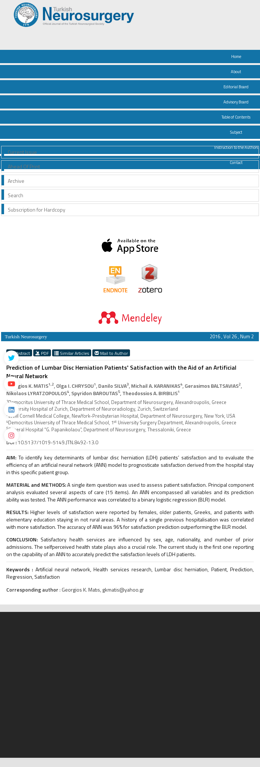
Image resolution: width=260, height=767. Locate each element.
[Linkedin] (11, 409)
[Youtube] (11, 383)
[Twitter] (11, 357)
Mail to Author (111, 353)
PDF (42, 353)
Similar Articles (71, 353)
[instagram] (11, 435)
